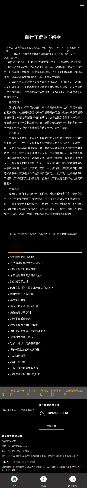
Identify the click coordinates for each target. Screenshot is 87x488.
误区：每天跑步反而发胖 (24, 306)
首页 (7, 28)
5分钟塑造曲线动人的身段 (25, 349)
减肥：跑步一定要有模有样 (25, 343)
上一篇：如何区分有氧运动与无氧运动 (28, 234)
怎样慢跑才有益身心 (21, 293)
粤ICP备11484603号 (11, 470)
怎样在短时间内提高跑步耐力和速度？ (31, 287)
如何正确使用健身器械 (23, 269)
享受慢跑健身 (18, 300)
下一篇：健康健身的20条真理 (62, 234)
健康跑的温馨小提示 (21, 337)
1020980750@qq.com (18, 446)
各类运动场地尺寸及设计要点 (26, 262)
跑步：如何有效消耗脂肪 (24, 324)
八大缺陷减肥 (18, 355)
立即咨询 (51, 426)
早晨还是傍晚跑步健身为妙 (25, 275)
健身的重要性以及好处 (23, 256)
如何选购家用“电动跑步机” (25, 374)
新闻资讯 (17, 28)
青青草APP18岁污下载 (24, 462)
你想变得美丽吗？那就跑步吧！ (28, 330)
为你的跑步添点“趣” (21, 312)
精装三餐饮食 (18, 361)
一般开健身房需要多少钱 (24, 368)
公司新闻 (29, 28)
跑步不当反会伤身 (20, 318)
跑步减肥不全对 (19, 281)
